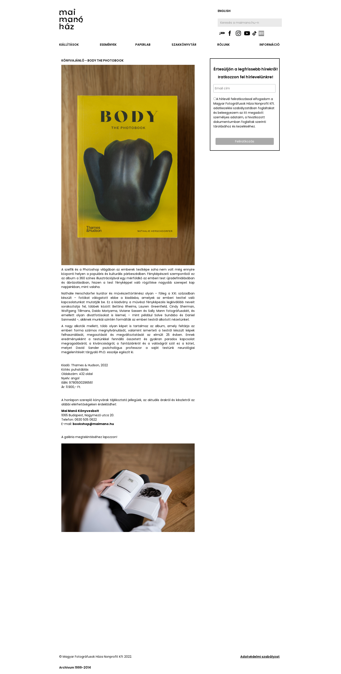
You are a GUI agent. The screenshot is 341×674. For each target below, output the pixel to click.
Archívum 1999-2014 (75, 667)
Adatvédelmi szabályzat (260, 656)
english (224, 11)
